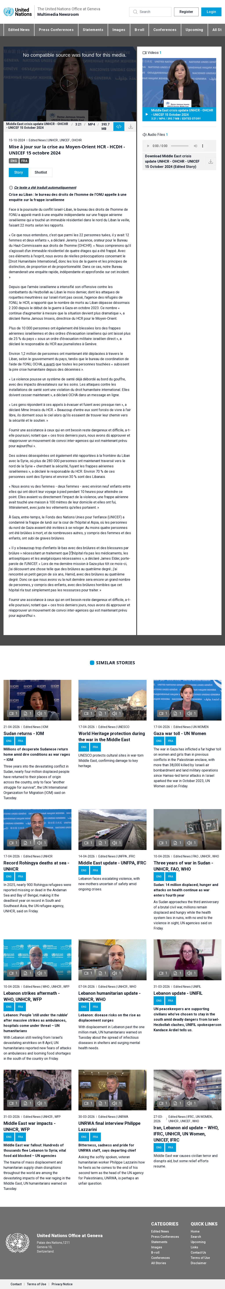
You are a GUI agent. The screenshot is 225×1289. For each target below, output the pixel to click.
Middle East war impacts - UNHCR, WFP (30, 1126)
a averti (49, 364)
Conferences (164, 30)
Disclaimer (199, 1263)
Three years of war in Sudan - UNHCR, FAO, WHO (183, 866)
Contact (16, 1284)
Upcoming (194, 30)
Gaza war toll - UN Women (180, 733)
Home (195, 1231)
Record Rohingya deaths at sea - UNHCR (36, 866)
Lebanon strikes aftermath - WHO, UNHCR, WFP (32, 996)
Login (211, 12)
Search (196, 1236)
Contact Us (198, 1252)
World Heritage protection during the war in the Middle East (111, 736)
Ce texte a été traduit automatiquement (45, 187)
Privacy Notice (62, 1284)
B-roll (139, 30)
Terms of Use (200, 1258)
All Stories (158, 1263)
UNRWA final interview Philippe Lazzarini (109, 1126)
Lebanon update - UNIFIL (178, 993)
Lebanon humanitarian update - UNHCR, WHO (109, 996)
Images (118, 30)
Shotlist (41, 172)
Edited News (19, 30)
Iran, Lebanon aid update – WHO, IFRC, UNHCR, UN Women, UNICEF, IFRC (186, 1134)
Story (18, 172)
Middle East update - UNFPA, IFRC (112, 863)
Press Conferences (56, 30)
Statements (93, 30)
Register (186, 12)
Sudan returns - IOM (24, 733)
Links (194, 1247)
